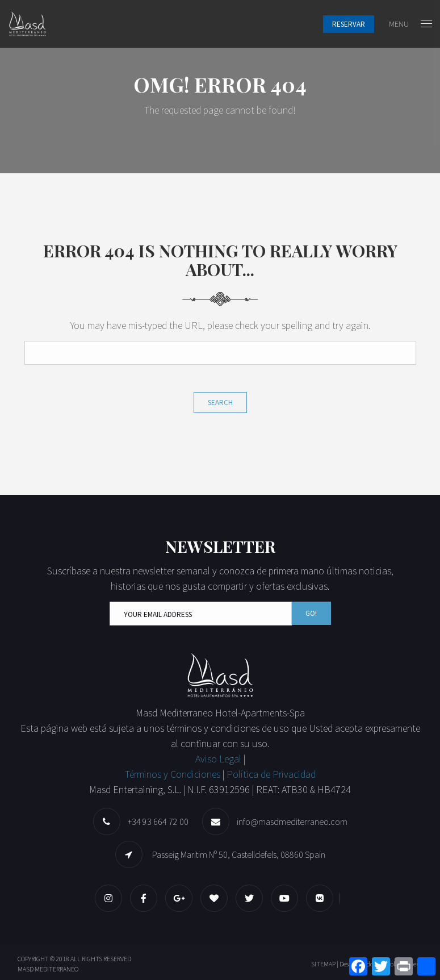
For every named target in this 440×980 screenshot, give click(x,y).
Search (220, 402)
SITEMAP (323, 964)
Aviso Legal (219, 758)
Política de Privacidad (271, 774)
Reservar (348, 24)
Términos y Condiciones (172, 774)
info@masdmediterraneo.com (292, 821)
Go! (311, 613)
